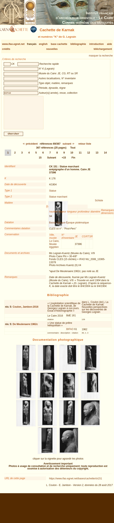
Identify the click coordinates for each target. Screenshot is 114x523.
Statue (52, 194)
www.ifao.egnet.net (13, 44)
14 (105, 156)
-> (68, 147)
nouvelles (52, 49)
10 (72, 156)
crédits (6, 49)
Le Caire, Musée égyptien (54, 247)
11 (80, 156)
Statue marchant (58, 200)
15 (40, 161)
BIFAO (70, 332)
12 (88, 156)
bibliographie (78, 44)
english (43, 44)
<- (30, 147)
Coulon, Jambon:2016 (26, 310)
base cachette (59, 44)
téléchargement (103, 49)
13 (97, 156)
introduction (96, 44)
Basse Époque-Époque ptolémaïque (69, 225)
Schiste (99, 203)
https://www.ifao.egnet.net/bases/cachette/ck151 (75, 481)
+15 (64, 161)
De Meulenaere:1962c (25, 327)
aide (109, 44)
